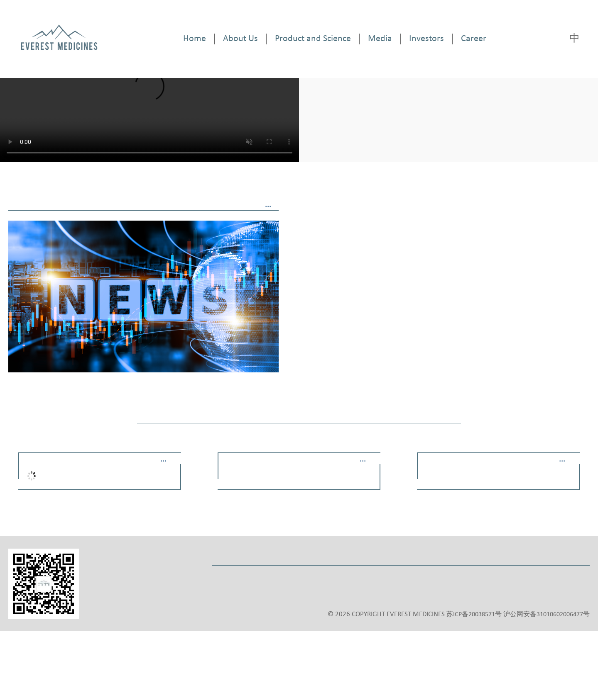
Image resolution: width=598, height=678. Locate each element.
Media (380, 39)
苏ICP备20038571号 (474, 614)
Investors (426, 39)
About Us (240, 39)
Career (473, 39)
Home (194, 39)
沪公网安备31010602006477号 (546, 614)
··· (268, 207)
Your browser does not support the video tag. (149, 91)
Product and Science (313, 39)
